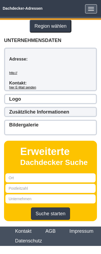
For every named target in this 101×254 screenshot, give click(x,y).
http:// (13, 73)
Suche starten (50, 213)
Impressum (81, 231)
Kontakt (23, 231)
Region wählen (50, 26)
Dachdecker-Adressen (23, 8)
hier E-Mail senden (22, 87)
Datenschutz (28, 241)
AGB (50, 231)
